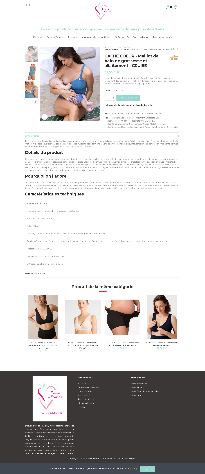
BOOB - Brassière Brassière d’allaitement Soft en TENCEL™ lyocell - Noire (43, 348)
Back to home (174, 48)
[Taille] (119, 90)
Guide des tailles (145, 105)
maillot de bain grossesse (122, 118)
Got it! (147, 469)
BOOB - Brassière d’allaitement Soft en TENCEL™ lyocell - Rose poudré (82, 348)
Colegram (131, 461)
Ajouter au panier (128, 98)
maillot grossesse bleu (115, 127)
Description (32, 136)
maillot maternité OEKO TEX (142, 121)
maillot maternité (158, 124)
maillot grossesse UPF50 (116, 121)
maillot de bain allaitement (117, 124)
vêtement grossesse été (147, 118)
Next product (178, 48)
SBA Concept (118, 461)
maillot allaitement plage (138, 127)
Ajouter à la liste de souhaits (120, 105)
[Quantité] (110, 98)
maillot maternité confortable (164, 127)
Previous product (171, 48)
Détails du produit (37, 275)
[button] (28, 102)
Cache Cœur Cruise (140, 124)
